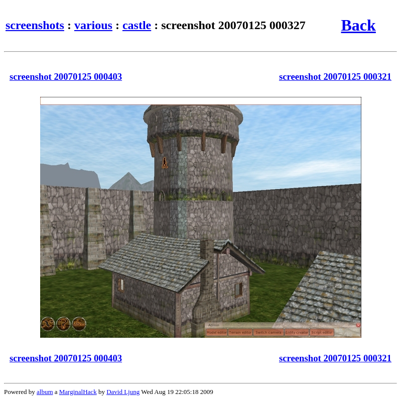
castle (136, 25)
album (45, 391)
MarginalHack (78, 391)
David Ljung (123, 391)
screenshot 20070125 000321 (335, 76)
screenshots (35, 25)
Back (358, 25)
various (93, 25)
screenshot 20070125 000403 (66, 76)
